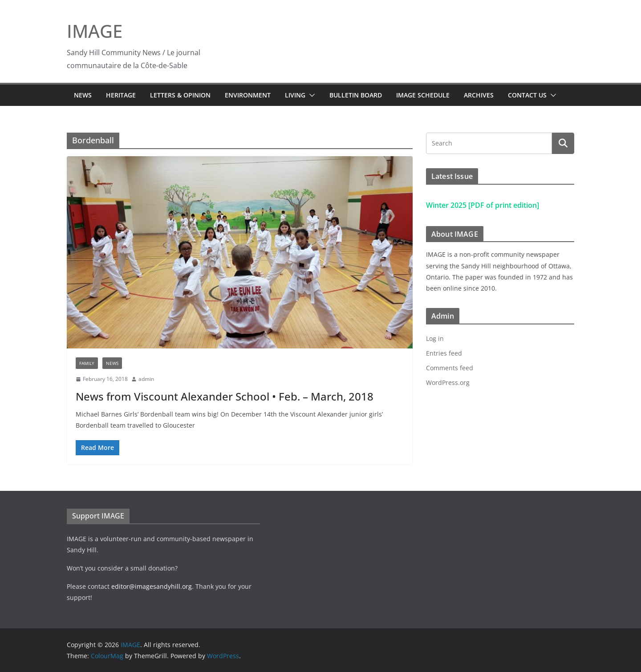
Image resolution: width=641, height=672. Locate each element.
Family (86, 363)
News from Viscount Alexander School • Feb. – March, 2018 (224, 396)
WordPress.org (448, 382)
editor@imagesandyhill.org (151, 586)
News (83, 95)
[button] (310, 95)
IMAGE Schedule (423, 95)
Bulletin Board (355, 95)
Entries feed (444, 353)
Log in (435, 338)
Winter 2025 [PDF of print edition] (482, 205)
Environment (248, 95)
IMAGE (94, 31)
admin (146, 379)
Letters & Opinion (180, 95)
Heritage (121, 95)
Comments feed (449, 368)
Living (295, 95)
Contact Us (527, 95)
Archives (479, 95)
